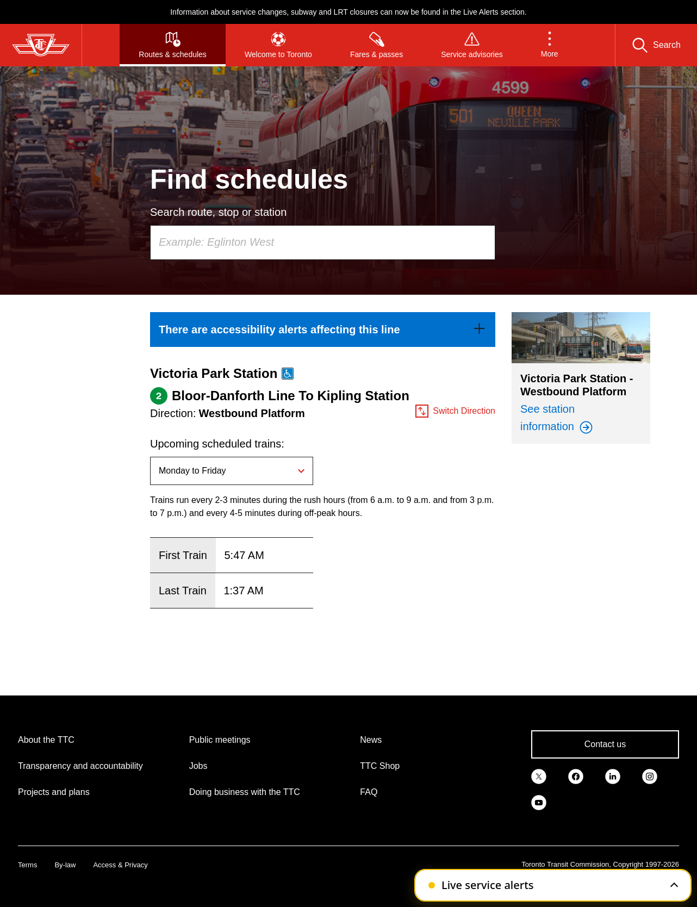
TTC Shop (380, 766)
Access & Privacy (120, 865)
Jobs (198, 766)
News (371, 739)
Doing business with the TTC (244, 792)
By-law (65, 865)
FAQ (368, 792)
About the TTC (46, 739)
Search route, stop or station (218, 212)
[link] (322, 329)
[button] (549, 45)
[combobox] (322, 242)
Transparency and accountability (80, 766)
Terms (27, 865)
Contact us (605, 744)
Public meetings (220, 739)
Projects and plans (54, 792)
